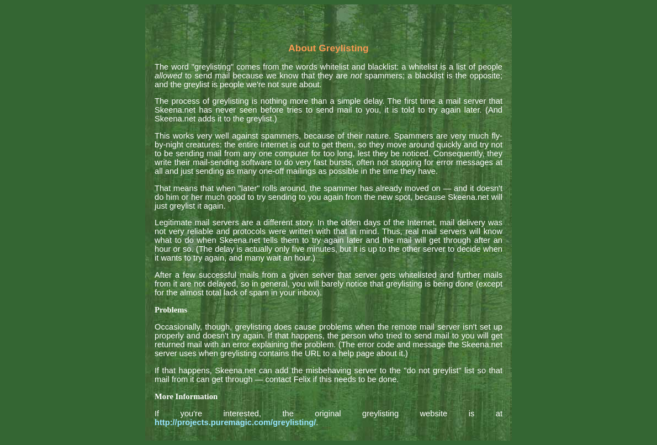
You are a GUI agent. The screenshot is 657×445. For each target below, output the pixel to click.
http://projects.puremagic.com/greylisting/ (235, 422)
